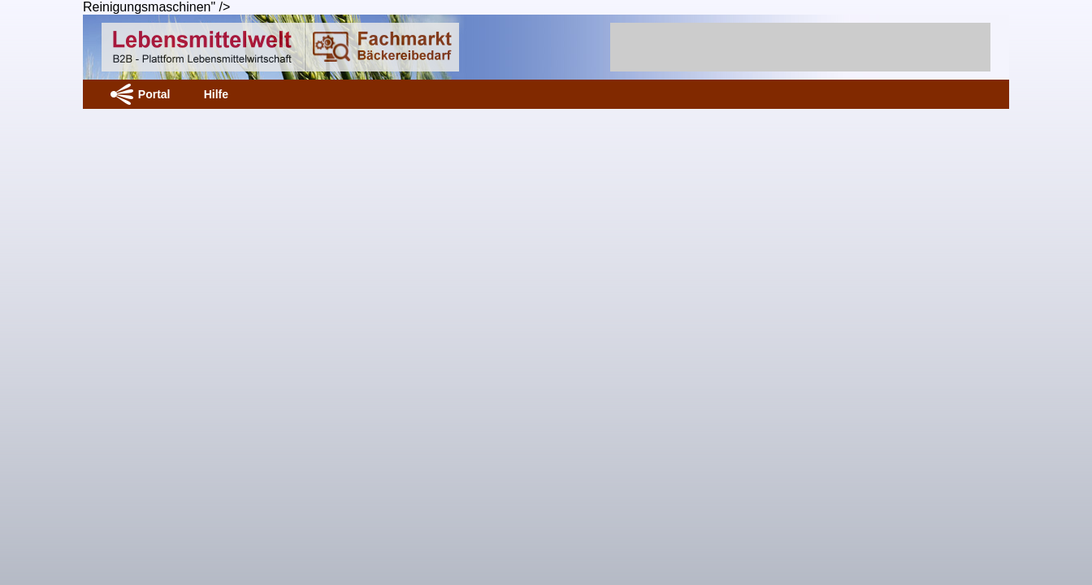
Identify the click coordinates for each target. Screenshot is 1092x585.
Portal (154, 94)
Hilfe (216, 94)
